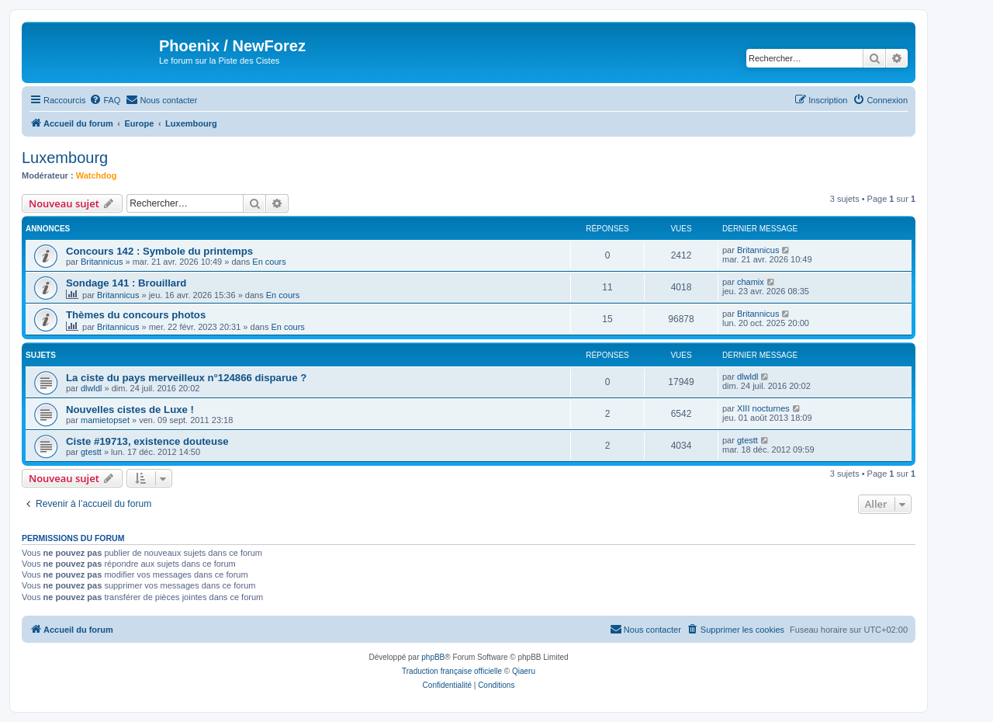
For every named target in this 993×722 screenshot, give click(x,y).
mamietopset (105, 420)
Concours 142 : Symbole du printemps (159, 251)
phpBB (433, 657)
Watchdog (96, 175)
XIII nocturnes (763, 408)
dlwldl (91, 388)
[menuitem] (104, 100)
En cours (268, 261)
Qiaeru (523, 671)
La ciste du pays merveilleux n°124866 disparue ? (186, 378)
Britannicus (102, 261)
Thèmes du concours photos (136, 315)
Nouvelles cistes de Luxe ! (130, 409)
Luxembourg (65, 157)
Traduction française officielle (452, 671)
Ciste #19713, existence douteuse (147, 441)
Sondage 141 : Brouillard (126, 283)
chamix (750, 281)
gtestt (91, 451)
